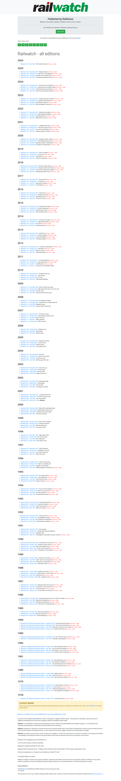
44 (34, 45)
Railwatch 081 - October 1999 (29, 423)
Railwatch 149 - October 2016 (29, 195)
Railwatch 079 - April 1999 (28, 427)
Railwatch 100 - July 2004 (28, 358)
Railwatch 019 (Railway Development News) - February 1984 (37, 629)
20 (23, 45)
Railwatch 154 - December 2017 (29, 179)
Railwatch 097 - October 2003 (29, 369)
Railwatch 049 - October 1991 (29, 531)
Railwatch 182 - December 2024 (29, 85)
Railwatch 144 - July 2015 (28, 210)
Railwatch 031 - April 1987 (28, 588)
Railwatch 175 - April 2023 (28, 104)
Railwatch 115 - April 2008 (28, 306)
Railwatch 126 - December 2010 (29, 273)
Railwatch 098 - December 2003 (29, 368)
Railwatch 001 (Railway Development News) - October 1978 (37, 698)
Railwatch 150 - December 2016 (29, 193)
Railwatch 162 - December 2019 (29, 152)
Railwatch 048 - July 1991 (28, 533)
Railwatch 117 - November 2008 (29, 302)
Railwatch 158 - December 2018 (29, 166)
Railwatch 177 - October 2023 (29, 100)
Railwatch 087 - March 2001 (28, 400)
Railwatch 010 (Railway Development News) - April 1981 (36, 664)
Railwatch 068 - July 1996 (28, 465)
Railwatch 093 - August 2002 (28, 383)
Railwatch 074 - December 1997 (29, 448)
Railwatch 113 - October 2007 (29, 316)
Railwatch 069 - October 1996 (29, 464)
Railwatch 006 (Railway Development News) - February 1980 (37, 677)
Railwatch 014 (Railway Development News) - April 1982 (36, 650)
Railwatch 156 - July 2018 (28, 169)
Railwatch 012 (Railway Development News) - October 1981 (37, 660)
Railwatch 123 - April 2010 (28, 279)
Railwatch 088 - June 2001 (28, 398)
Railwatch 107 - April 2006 (28, 333)
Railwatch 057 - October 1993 (29, 504)
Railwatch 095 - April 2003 (28, 373)
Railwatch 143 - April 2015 (28, 212)
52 (38, 45)
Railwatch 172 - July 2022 (28, 116)
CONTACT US (92, 706)
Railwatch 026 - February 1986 (29, 604)
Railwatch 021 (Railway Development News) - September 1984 (38, 625)
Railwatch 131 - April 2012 (28, 252)
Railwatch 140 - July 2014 (28, 223)
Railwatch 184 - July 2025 (28, 75)
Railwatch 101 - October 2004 (29, 356)
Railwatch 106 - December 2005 (29, 341)
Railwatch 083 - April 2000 (28, 413)
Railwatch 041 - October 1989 (29, 558)
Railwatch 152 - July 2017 (28, 183)
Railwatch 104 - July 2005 (28, 344)
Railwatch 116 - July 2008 (28, 304)
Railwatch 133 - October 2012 (29, 248)
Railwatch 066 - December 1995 (29, 475)
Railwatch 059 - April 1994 (28, 494)
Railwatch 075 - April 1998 (28, 440)
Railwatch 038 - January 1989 (29, 563)
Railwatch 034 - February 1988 (29, 577)
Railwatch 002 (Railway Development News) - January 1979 (37, 690)
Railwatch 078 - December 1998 (29, 435)
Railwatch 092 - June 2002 (28, 385)
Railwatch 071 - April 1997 (28, 454)
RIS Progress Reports (34, 714)
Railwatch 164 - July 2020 (28, 143)
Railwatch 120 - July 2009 (28, 291)
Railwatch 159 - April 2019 (28, 158)
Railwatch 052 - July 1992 (28, 519)
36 (30, 45)
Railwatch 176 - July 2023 (28, 102)
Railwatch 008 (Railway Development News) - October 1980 (37, 673)
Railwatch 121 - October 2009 (29, 289)
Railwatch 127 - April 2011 (28, 266)
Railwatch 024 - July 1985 (28, 613)
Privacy (23, 769)
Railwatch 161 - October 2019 (29, 154)
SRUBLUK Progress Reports (48, 714)
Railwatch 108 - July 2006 (28, 331)
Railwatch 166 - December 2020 (29, 139)
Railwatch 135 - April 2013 (28, 239)
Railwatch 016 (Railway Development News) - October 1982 (37, 646)
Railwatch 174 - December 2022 (29, 112)
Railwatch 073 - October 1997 (29, 450)
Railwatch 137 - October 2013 (29, 235)
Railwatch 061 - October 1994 (29, 490)
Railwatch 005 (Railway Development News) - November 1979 (37, 685)
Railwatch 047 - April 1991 (28, 535)
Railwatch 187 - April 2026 (28, 64)
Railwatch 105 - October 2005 (29, 342)
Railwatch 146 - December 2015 (29, 206)
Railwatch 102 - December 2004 (29, 354)
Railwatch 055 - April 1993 (28, 508)
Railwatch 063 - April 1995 (28, 481)
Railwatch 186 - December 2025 (29, 72)
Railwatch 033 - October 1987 (29, 585)
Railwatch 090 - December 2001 (29, 394)
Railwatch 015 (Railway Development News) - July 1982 (36, 648)
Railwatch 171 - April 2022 (28, 118)
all (45, 45)
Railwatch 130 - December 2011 (29, 260)
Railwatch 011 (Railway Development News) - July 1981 (36, 662)
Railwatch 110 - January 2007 (29, 321)
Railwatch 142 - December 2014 (29, 220)
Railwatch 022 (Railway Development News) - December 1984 (37, 623)
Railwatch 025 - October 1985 (29, 612)
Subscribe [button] (60, 32)
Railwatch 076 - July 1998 (28, 439)
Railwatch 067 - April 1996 (28, 467)
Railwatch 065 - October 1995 (29, 477)
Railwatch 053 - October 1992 (29, 517)
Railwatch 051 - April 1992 (28, 521)
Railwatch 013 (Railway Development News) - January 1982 (37, 652)
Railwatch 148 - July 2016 (28, 196)
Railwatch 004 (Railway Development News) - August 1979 (37, 687)
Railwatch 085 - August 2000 (28, 410)
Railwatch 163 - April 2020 (28, 144)
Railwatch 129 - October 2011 (29, 262)
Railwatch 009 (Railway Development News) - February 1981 (37, 665)
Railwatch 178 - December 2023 (29, 99)
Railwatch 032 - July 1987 (28, 586)
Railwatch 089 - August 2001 (28, 396)
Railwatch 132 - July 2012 (28, 250)
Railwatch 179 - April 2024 (28, 91)
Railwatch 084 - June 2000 (28, 412)
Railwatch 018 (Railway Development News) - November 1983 (37, 637)
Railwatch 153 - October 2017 (29, 181)
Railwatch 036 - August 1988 (28, 573)
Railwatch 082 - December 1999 (29, 421)
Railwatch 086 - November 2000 (29, 408)
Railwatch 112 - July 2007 (28, 317)
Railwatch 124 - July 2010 (28, 277)
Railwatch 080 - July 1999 (28, 425)
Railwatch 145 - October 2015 (29, 208)
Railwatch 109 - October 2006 (29, 329)
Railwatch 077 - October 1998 (29, 437)
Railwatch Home (22, 714)
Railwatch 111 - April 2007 (28, 319)
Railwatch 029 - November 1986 (29, 598)
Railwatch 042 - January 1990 (29, 550)
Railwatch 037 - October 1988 (29, 571)
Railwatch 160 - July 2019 (28, 156)
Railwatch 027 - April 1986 (28, 602)
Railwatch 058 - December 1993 (29, 502)
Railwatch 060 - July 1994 (28, 492)
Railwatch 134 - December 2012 (29, 246)
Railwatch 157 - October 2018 (29, 168)
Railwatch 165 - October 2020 (29, 141)
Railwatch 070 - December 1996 (29, 462)
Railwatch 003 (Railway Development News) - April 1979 (36, 689)
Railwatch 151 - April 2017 (28, 185)
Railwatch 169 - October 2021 (29, 127)
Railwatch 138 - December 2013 (29, 233)
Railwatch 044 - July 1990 (28, 546)
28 (26, 45)
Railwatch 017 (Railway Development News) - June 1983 (36, 638)
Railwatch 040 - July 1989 (28, 560)
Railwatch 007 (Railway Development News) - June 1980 (36, 675)
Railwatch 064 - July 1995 (28, 479)
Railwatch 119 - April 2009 (28, 292)
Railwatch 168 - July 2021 (28, 129)
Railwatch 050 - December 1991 (29, 529)
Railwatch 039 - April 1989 (28, 561)
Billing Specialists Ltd (97, 774)
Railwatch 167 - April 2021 (28, 131)
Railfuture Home (61, 714)
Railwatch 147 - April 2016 (28, 198)
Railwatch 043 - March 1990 (28, 548)
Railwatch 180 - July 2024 (28, 89)
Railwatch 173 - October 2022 (29, 114)
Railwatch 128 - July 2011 (28, 264)
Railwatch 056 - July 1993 (28, 506)
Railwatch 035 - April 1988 (28, 575)
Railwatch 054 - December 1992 (29, 516)
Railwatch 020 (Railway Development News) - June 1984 (36, 627)
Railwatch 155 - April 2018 (28, 171)
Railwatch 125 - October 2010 (29, 275)
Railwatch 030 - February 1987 (29, 590)
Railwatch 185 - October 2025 (29, 73)
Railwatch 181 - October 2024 (29, 87)
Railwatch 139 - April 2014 (28, 225)
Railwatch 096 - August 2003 (28, 371)
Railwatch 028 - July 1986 (28, 600)
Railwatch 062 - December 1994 (29, 489)
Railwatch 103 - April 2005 (28, 346)
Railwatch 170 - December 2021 (29, 125)
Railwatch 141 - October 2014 (29, 221)
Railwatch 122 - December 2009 (29, 287)
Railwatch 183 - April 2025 (28, 77)
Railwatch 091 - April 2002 (28, 387)
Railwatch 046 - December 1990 (29, 542)
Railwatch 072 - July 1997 (28, 452)
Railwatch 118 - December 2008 (29, 300)
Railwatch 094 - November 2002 (29, 381)
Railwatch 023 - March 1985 (28, 615)
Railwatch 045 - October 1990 (29, 544)
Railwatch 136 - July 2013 (28, 237)
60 (41, 45)
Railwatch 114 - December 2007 (29, 314)
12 (19, 45)
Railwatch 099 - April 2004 (28, 360)
